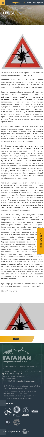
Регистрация (38, 3)
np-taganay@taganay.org (12, 373)
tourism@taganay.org (26, 381)
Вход (29, 3)
